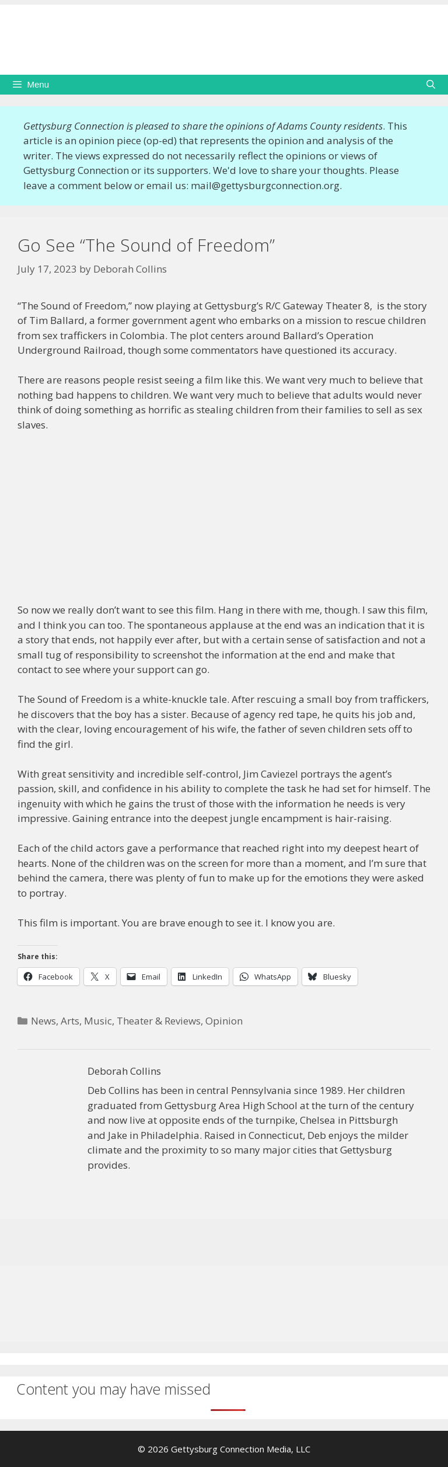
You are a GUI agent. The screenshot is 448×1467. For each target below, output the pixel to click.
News (43, 1020)
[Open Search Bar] (431, 85)
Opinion (224, 1020)
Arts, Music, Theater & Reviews (131, 1020)
